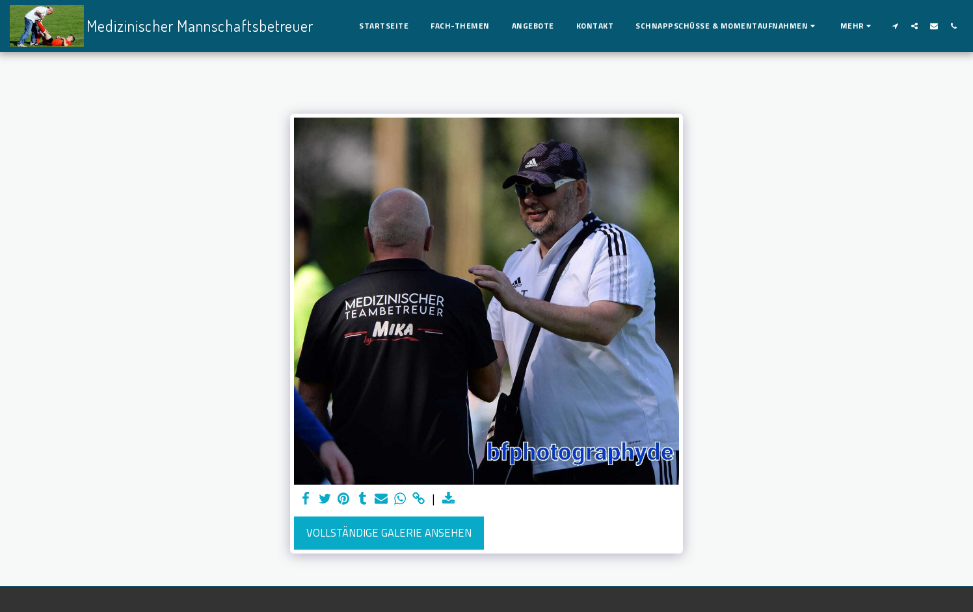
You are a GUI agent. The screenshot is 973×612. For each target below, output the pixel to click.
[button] (727, 26)
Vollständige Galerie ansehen (389, 532)
